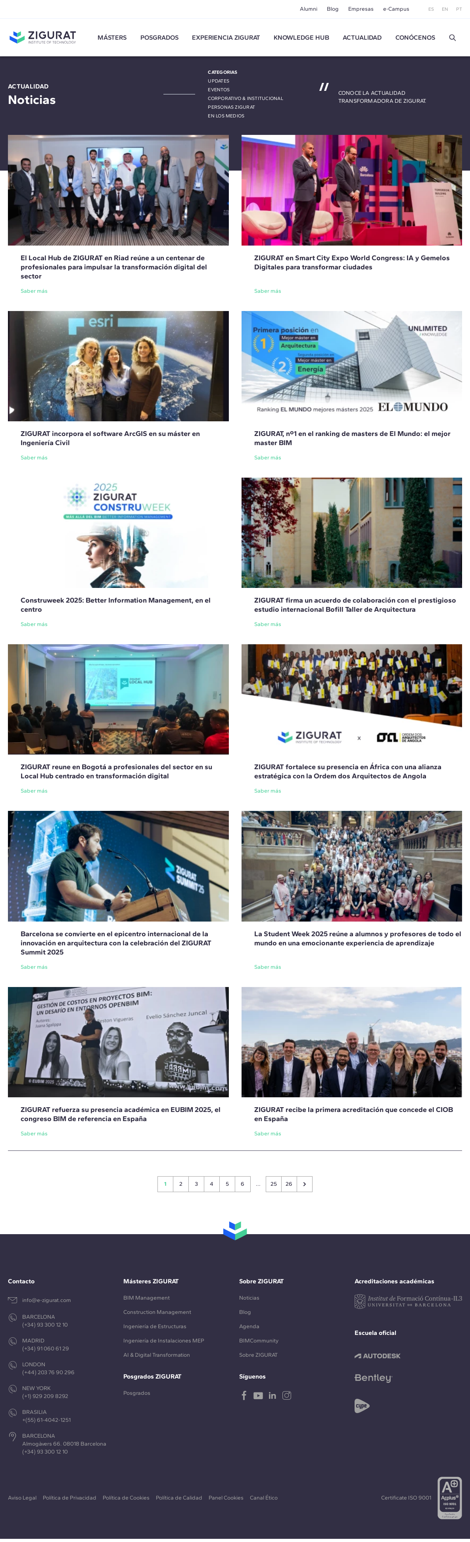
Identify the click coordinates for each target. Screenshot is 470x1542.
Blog (333, 9)
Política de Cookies (126, 1501)
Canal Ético (264, 1501)
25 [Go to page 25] (273, 1187)
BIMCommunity (258, 1343)
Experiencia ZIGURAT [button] (226, 39)
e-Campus (396, 9)
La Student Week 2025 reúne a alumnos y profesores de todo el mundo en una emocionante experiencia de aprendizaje (357, 941)
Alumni (308, 9)
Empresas (361, 9)
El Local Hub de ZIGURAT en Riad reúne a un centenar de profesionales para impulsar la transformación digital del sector (114, 269)
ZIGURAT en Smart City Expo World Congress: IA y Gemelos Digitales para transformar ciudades (352, 265)
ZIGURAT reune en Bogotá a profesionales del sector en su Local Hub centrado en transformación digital (116, 774)
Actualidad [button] (362, 39)
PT (459, 9)
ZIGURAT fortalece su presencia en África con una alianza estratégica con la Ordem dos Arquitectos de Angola (347, 774)
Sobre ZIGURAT (258, 1358)
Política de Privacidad (69, 1501)
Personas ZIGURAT (231, 110)
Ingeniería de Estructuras (154, 1329)
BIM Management (146, 1301)
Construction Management (157, 1315)
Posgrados (159, 39)
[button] (453, 39)
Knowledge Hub (301, 39)
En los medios (226, 119)
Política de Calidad (179, 1501)
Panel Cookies (226, 1501)
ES (431, 9)
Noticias (249, 1301)
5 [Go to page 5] (227, 1187)
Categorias (222, 75)
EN (445, 9)
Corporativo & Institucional (245, 101)
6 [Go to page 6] (242, 1187)
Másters (112, 39)
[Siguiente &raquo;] (305, 1187)
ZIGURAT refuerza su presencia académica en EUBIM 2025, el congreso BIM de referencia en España (121, 1117)
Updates (218, 84)
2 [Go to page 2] (180, 1187)
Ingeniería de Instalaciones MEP (163, 1343)
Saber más (34, 293)
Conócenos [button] (415, 39)
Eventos (219, 93)
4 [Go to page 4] (211, 1187)
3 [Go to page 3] (196, 1187)
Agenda (249, 1329)
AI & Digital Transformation (156, 1358)
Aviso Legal (22, 1501)
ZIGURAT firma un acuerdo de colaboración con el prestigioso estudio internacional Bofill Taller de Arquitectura (355, 608)
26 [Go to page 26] (289, 1187)
